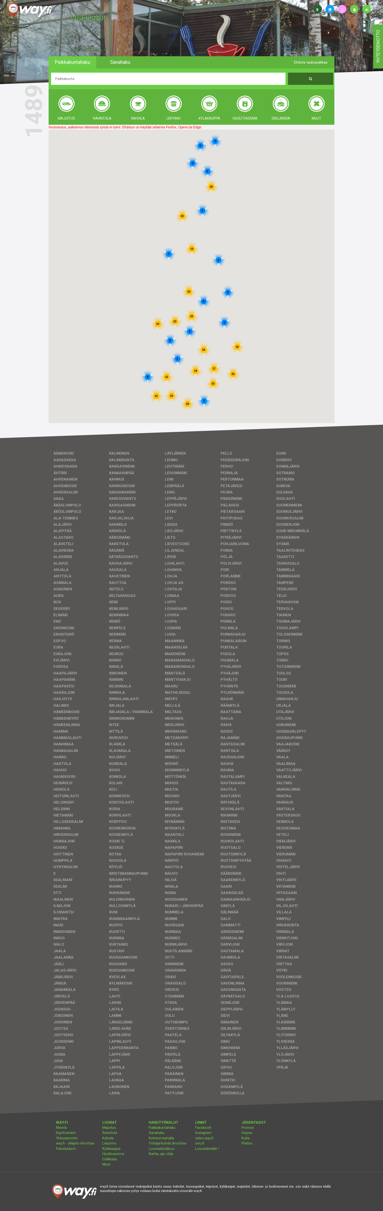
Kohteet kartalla (161, 1138)
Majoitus (109, 1127)
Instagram (203, 1133)
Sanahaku (156, 1133)
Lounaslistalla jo (162, 1148)
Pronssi (248, 1127)
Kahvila (108, 1138)
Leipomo (109, 1143)
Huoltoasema (113, 1154)
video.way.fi (204, 1138)
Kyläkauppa (111, 1148)
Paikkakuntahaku (162, 1127)
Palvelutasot (66, 1148)
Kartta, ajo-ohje (161, 1154)
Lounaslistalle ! (207, 1148)
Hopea (247, 1133)
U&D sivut (88, 17)
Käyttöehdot (66, 1133)
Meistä (61, 1127)
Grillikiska (109, 1159)
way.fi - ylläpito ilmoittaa (75, 1143)
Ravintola (109, 1133)
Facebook (203, 1127)
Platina (247, 1143)
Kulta (246, 1138)
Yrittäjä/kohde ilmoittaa (167, 1143)
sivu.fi (199, 1143)
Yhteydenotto (67, 1138)
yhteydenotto (378, 46)
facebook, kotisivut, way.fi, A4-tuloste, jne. (89, 50)
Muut (106, 1164)
